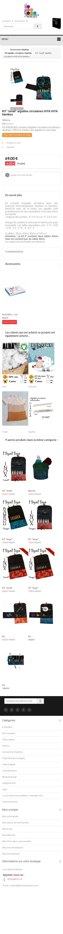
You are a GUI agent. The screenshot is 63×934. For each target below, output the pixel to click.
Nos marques (8, 733)
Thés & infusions (10, 802)
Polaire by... (33, 387)
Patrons (6, 746)
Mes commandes (10, 816)
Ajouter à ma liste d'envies (21, 175)
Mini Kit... (32, 491)
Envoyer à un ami (14, 143)
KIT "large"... (8, 539)
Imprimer (10, 147)
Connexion (7, 21)
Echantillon (7, 727)
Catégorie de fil (9, 783)
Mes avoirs (7, 829)
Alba (4, 387)
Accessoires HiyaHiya (19, 50)
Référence (6, 120)
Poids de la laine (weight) (13, 758)
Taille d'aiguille (8, 764)
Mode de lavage (9, 777)
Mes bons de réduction (12, 847)
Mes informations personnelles (16, 841)
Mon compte (10, 809)
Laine (4, 789)
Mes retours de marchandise (15, 823)
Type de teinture (9, 771)
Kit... (4, 636)
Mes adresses (8, 835)
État (4, 124)
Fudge (4, 432)
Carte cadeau (8, 739)
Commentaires (14, 251)
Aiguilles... (32, 432)
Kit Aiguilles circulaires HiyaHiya (18, 53)
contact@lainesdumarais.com (24, 885)
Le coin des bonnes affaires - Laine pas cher (22, 795)
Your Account (20, 21)
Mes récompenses (10, 854)
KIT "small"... (8, 491)
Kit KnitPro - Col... (10, 314)
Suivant (16, 108)
